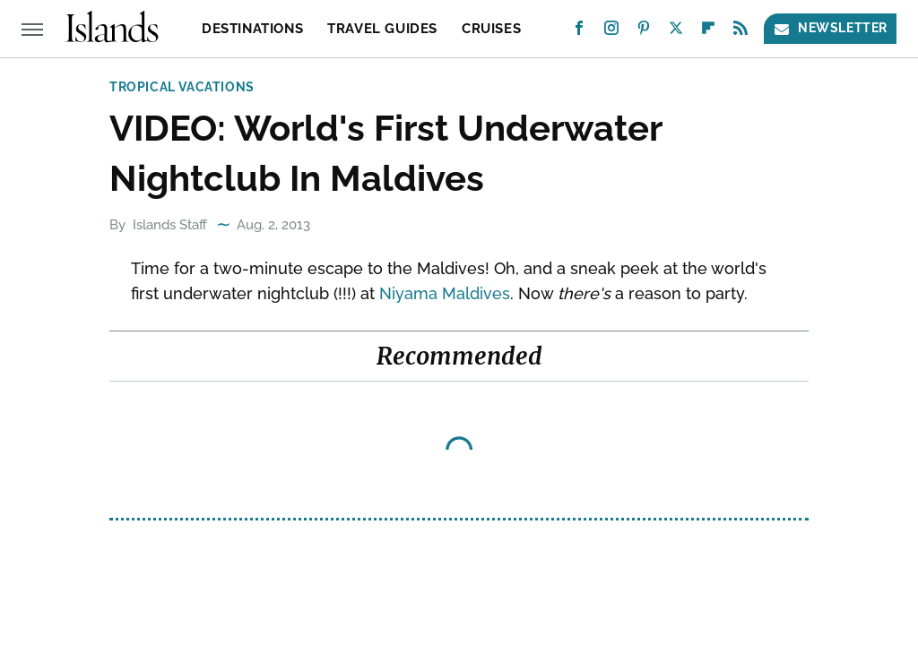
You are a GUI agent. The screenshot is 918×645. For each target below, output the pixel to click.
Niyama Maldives (444, 293)
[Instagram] (611, 32)
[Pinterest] (644, 32)
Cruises (491, 29)
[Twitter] (676, 32)
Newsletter (830, 28)
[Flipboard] (708, 32)
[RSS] (740, 32)
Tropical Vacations (182, 87)
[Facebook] (579, 32)
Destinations (252, 29)
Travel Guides (382, 29)
